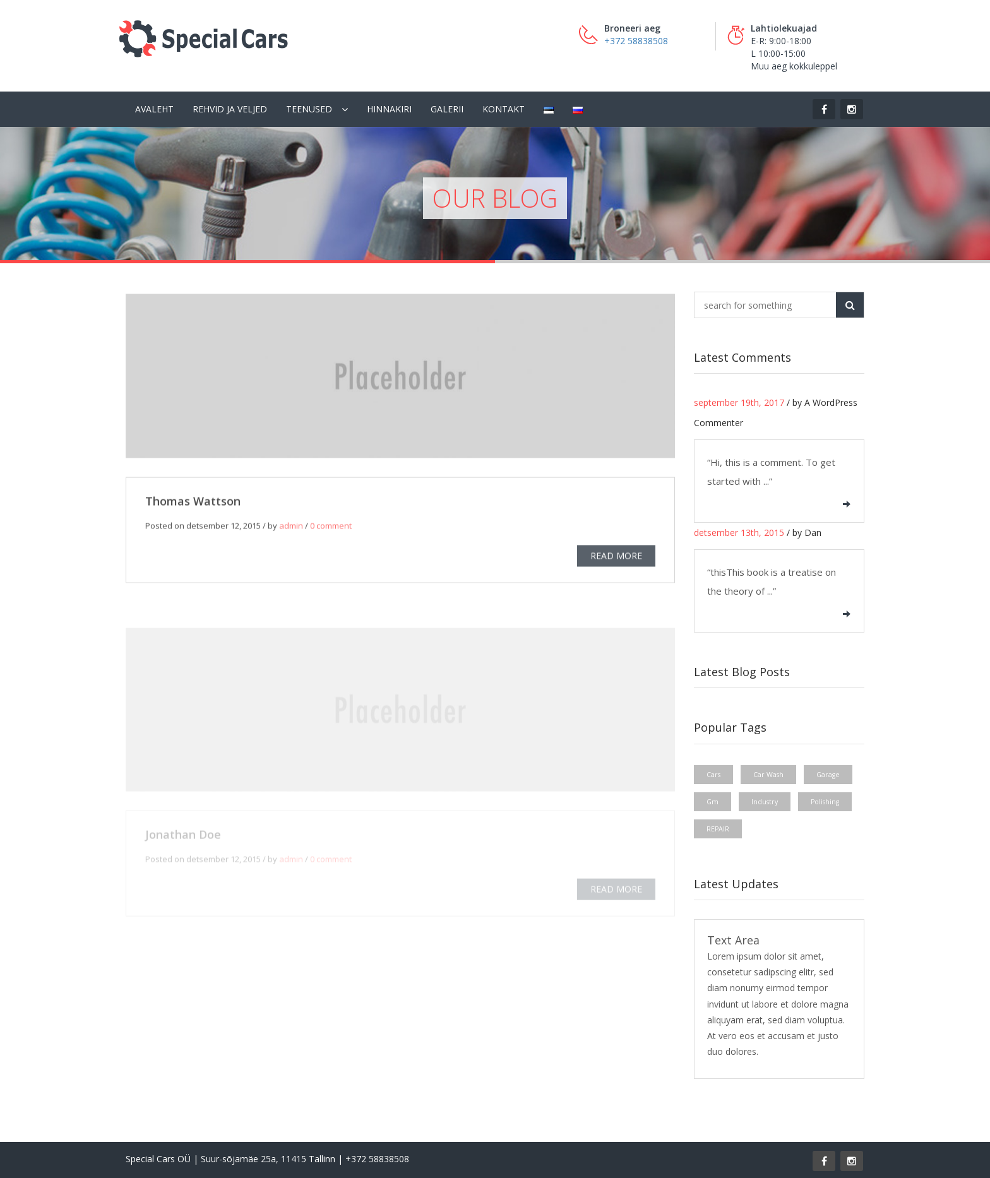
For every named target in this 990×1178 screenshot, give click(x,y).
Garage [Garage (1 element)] (828, 774)
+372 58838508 (636, 41)
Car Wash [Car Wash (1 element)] (768, 774)
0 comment (331, 527)
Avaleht (154, 109)
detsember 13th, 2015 (739, 532)
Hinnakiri (389, 109)
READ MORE (616, 557)
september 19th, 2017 (739, 402)
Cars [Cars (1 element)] (713, 774)
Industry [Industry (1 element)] (764, 801)
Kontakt (503, 109)
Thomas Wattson (193, 502)
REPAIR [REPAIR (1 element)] (718, 828)
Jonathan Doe (183, 837)
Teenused (309, 109)
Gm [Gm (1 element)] (713, 801)
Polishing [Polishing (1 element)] (825, 801)
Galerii (447, 109)
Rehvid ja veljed (230, 109)
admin (291, 527)
